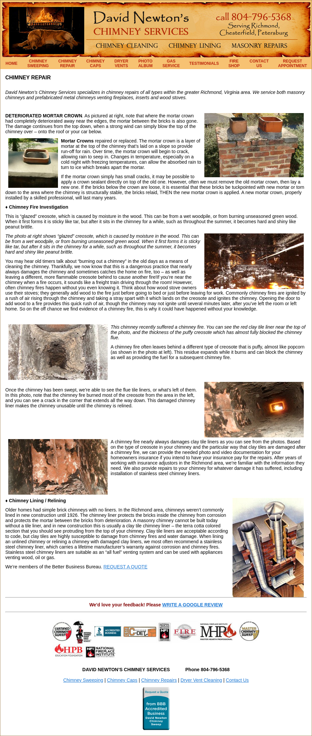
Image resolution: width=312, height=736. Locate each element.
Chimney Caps (122, 680)
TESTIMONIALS (204, 63)
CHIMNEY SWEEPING (38, 63)
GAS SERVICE (171, 63)
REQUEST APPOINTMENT (292, 63)
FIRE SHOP (234, 63)
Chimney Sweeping (83, 680)
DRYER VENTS (122, 63)
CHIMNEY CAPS (95, 63)
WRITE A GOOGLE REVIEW (192, 604)
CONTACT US (259, 63)
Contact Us (237, 680)
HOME (12, 63)
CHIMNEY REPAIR (67, 63)
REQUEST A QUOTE (125, 566)
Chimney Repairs (159, 680)
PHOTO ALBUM (145, 63)
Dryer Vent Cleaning (201, 680)
